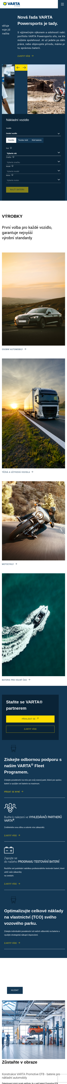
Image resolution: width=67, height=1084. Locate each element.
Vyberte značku (13, 162)
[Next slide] (24, 67)
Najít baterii (17, 189)
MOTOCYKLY (8, 564)
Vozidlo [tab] (11, 140)
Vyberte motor (13, 180)
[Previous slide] (18, 67)
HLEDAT (15, 990)
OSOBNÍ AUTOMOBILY (12, 349)
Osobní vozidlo (11, 133)
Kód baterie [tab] (36, 140)
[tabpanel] (33, 169)
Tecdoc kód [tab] (23, 140)
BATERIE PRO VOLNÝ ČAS (14, 680)
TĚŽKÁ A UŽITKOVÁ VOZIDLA (16, 472)
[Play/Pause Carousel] (12, 67)
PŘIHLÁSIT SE (28, 719)
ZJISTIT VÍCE (11, 45)
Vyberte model (13, 171)
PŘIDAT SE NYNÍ (12, 792)
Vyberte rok (12, 153)
